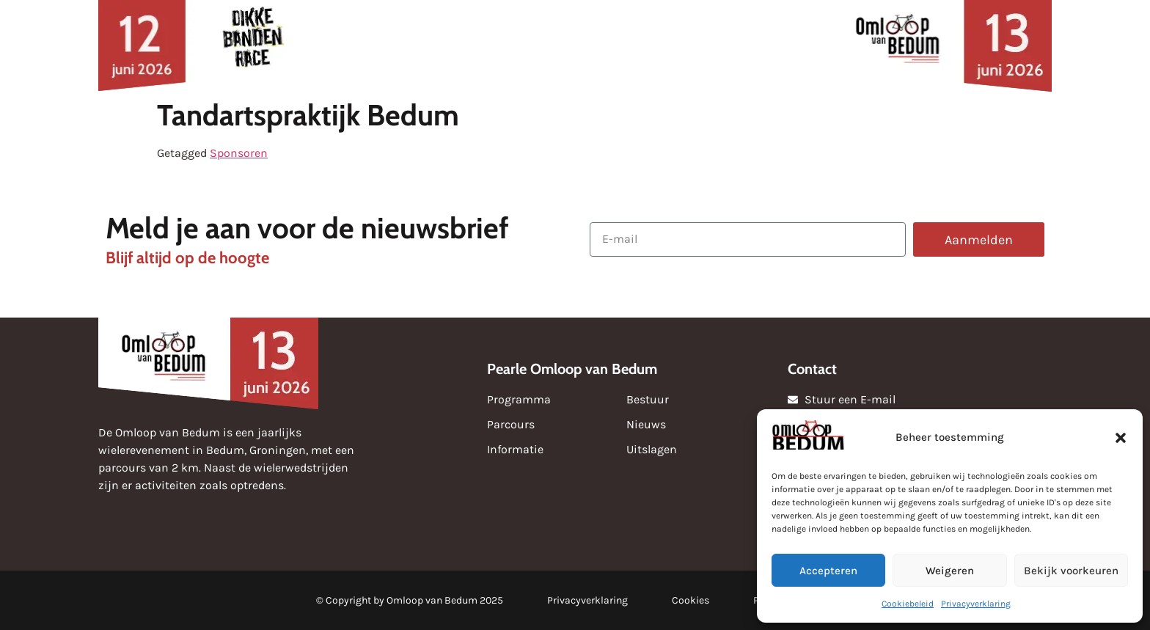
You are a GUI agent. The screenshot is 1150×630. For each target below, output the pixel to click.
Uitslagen (552, 45)
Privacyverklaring (976, 603)
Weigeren (950, 570)
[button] (1120, 438)
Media (637, 45)
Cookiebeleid (908, 603)
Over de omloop (752, 45)
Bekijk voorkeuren (1071, 570)
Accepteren (828, 570)
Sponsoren (451, 45)
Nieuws (359, 45)
